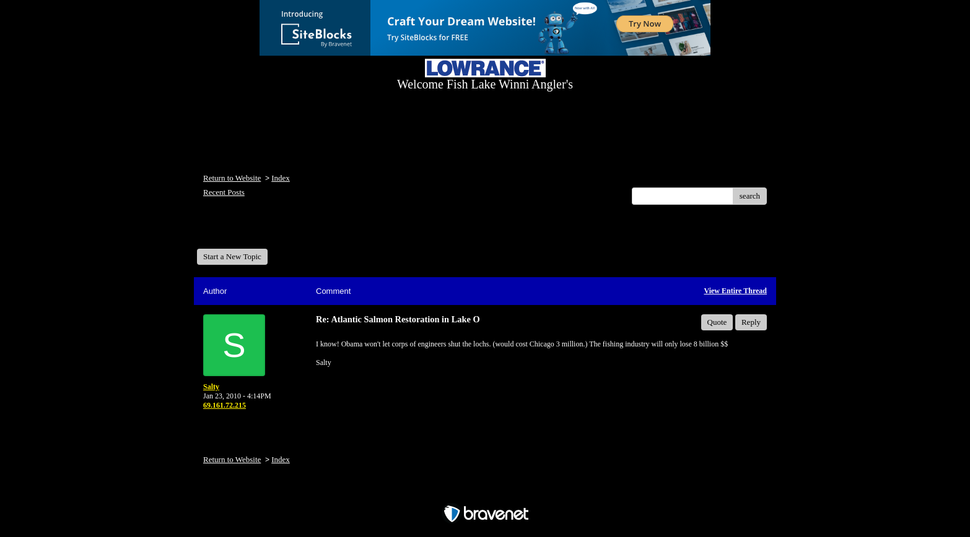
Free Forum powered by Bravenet (485, 492)
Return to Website (232, 178)
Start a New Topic (232, 256)
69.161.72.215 (224, 405)
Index (280, 178)
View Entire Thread (735, 290)
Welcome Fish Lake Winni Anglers (264, 231)
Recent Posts (224, 192)
